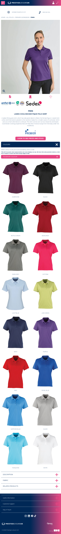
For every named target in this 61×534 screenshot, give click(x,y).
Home (3, 17)
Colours (6, 144)
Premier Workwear (22, 17)
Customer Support (8, 504)
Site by (54, 530)
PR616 (33, 17)
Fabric (5, 480)
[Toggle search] (57, 3)
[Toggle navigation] (3, 3)
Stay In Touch (7, 510)
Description (8, 474)
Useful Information (9, 498)
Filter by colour (10, 157)
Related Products (10, 486)
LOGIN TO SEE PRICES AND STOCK (31, 138)
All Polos (10, 17)
